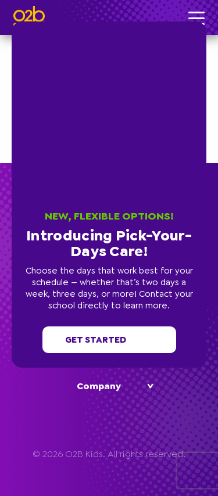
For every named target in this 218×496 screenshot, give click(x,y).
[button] (203, 24)
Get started (109, 340)
